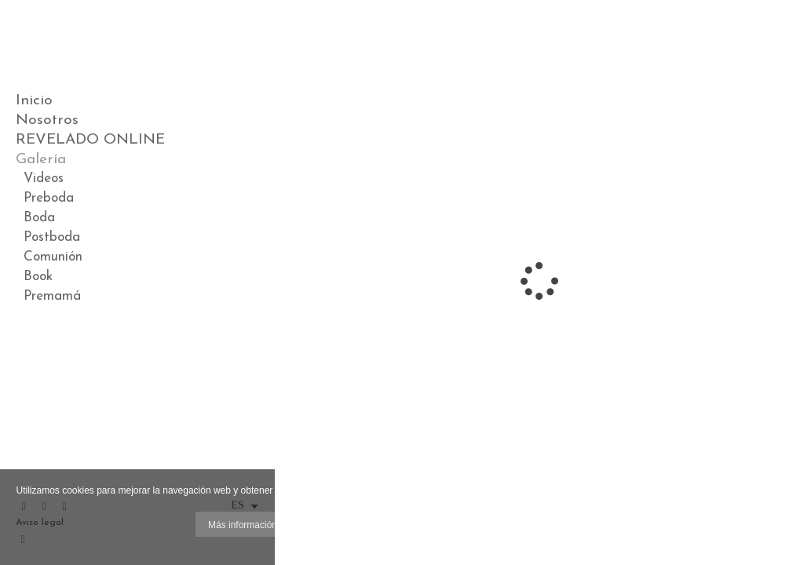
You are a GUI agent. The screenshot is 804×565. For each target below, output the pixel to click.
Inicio (34, 100)
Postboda (52, 237)
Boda (39, 217)
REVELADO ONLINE (90, 140)
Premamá (52, 296)
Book (38, 276)
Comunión (53, 257)
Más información (242, 524)
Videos (44, 178)
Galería (41, 159)
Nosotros (47, 120)
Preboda (49, 198)
